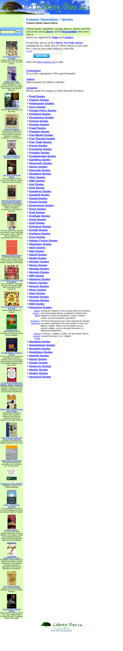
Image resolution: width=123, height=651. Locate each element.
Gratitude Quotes (39, 216)
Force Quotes (37, 107)
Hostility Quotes (39, 297)
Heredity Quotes (39, 261)
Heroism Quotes (39, 272)
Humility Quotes (39, 355)
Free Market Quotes (41, 135)
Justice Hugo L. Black (36, 313)
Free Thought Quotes (42, 138)
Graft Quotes (37, 212)
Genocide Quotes (39, 170)
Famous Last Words (11, 80)
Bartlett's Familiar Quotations (11, 254)
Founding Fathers (11, 529)
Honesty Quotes (39, 286)
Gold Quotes (37, 188)
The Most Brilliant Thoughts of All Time (11, 353)
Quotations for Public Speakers (12, 483)
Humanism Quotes (40, 307)
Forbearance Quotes (41, 103)
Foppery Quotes (39, 100)
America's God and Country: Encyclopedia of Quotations (12, 200)
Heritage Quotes (39, 268)
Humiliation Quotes (41, 352)
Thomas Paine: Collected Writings (12, 609)
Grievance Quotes (40, 226)
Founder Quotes (39, 124)
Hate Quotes (36, 251)
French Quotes (38, 145)
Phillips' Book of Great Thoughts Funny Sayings (11, 409)
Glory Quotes (37, 177)
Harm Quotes (37, 247)
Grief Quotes (37, 223)
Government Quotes (41, 205)
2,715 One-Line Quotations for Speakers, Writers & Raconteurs (11, 383)
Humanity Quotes (39, 348)
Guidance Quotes (39, 233)
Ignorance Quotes (40, 376)
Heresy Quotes (38, 265)
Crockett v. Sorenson (35, 322)
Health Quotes (37, 258)
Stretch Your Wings (11, 107)
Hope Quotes (37, 293)
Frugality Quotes (39, 152)
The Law (11, 228)
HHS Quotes (36, 275)
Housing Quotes (39, 300)
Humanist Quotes (39, 341)
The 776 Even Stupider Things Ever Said (11, 306)
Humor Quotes (38, 359)
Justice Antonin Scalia (36, 336)
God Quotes (36, 184)
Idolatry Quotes (38, 373)
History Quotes (38, 282)
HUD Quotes (36, 304)
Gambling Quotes (39, 159)
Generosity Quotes (40, 163)
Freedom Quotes (39, 131)
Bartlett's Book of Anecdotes (12, 460)
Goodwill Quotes (39, 195)
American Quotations (11, 128)
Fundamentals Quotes (42, 156)
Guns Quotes (37, 237)
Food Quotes (37, 96)
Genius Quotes (38, 166)
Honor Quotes (37, 289)
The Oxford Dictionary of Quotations (11, 56)
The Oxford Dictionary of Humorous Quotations (11, 155)
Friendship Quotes (40, 149)
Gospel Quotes (38, 198)
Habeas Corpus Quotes (43, 240)
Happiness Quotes (40, 244)
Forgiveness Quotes (41, 117)
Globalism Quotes (40, 173)
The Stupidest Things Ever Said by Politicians (11, 280)
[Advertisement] (61, 641)
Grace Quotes (37, 209)
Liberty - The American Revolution (12, 505)
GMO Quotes (37, 180)
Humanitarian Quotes (42, 345)
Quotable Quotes (12, 329)
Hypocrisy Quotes (40, 366)
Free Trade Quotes (40, 142)
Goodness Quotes (40, 191)
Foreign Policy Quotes (42, 110)
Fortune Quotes (38, 121)
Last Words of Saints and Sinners (12, 175)
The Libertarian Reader (11, 585)
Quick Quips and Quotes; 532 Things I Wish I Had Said (11, 437)
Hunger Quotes (38, 362)
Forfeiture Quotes (40, 114)
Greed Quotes (37, 219)
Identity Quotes (38, 369)
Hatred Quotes (38, 254)
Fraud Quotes (37, 128)
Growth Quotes (38, 230)
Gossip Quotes (38, 202)
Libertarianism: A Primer (11, 557)
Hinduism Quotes (39, 279)
